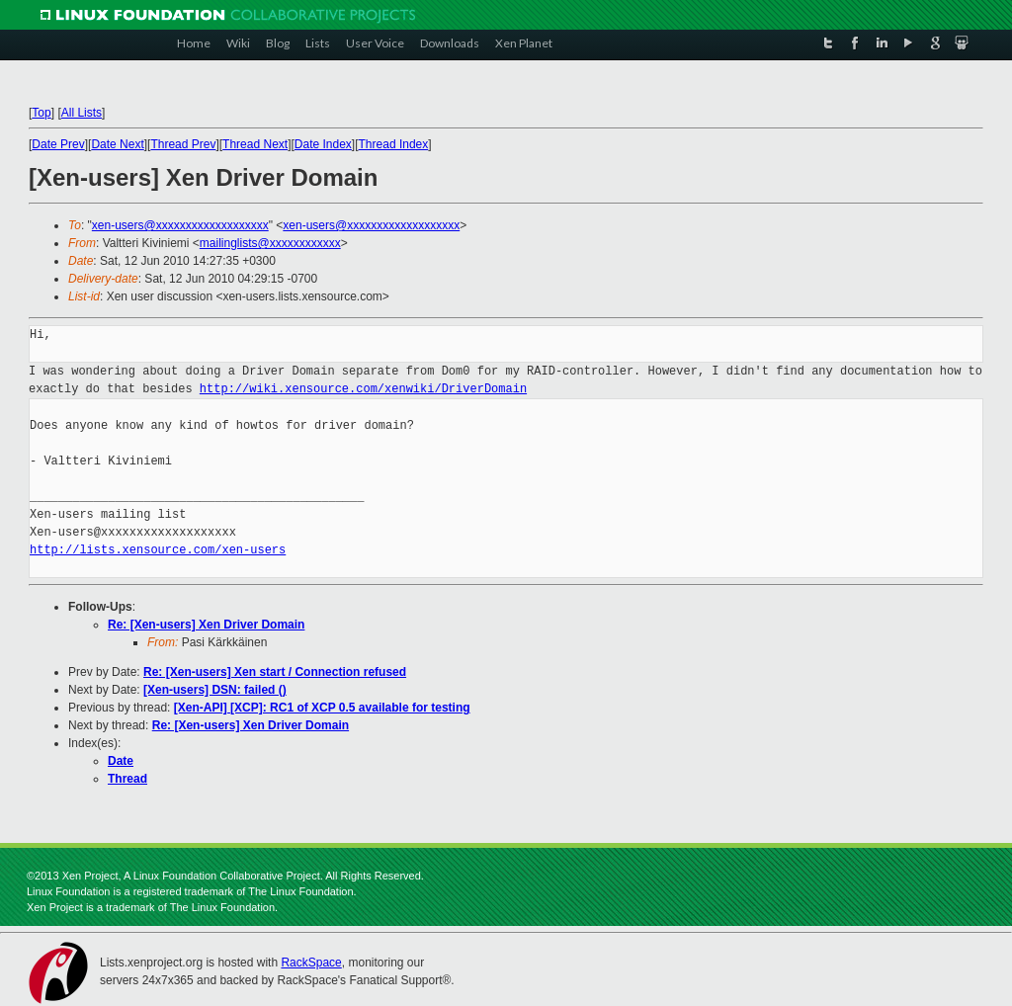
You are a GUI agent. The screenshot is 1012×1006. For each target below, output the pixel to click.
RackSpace (311, 962)
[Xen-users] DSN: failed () (215, 690)
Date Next (117, 144)
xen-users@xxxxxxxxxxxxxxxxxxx (180, 225)
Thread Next (255, 144)
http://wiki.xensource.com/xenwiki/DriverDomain (363, 388)
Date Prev (58, 144)
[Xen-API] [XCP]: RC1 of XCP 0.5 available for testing (322, 707)
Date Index (323, 144)
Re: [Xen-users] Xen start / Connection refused (274, 672)
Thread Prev (182, 144)
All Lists (81, 113)
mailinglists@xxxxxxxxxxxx (270, 243)
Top (41, 113)
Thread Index (394, 144)
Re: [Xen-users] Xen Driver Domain (206, 624)
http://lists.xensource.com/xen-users (158, 550)
